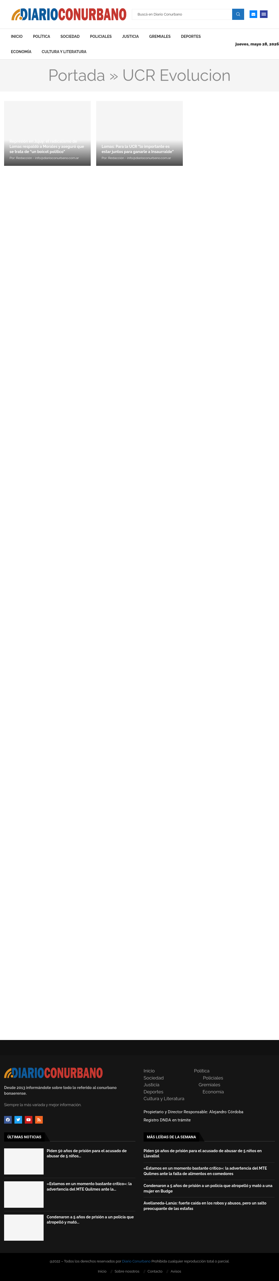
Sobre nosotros (127, 1271)
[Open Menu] (264, 14)
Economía (21, 52)
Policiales (101, 36)
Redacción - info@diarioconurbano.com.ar (47, 158)
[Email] (253, 14)
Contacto (155, 1271)
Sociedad (70, 36)
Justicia (130, 36)
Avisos (176, 1271)
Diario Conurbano (136, 1261)
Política (41, 36)
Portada (76, 75)
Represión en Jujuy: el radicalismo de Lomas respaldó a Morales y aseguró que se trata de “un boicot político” (47, 146)
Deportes (191, 36)
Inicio (17, 36)
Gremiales (160, 36)
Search (238, 14)
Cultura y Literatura (64, 52)
